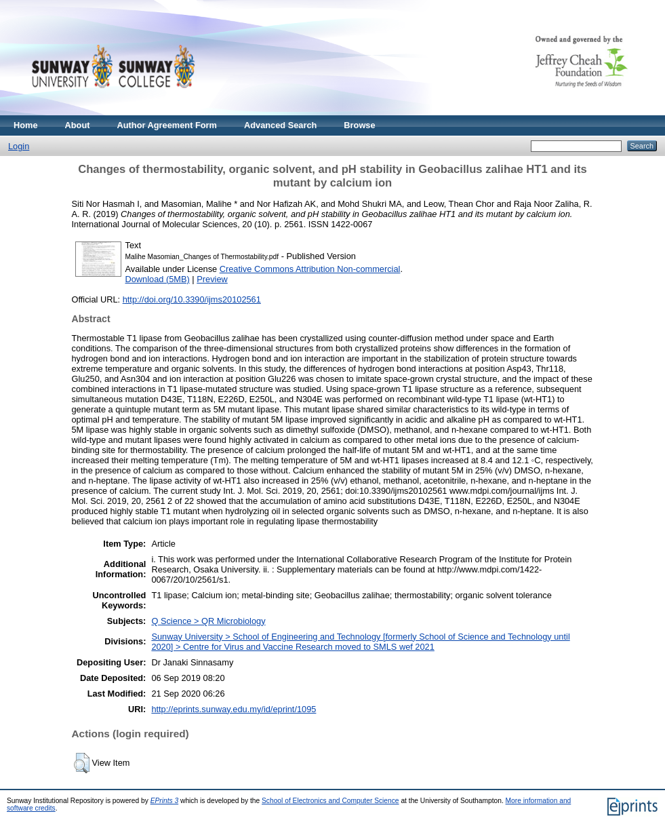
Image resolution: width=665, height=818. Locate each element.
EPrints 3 (164, 800)
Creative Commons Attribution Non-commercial (310, 269)
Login (18, 146)
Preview (212, 279)
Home (26, 125)
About (77, 125)
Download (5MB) (157, 279)
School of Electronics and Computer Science (330, 800)
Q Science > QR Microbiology (208, 621)
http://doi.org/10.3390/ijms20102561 (192, 299)
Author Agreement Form (167, 125)
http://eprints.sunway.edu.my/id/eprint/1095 (233, 709)
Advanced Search (280, 125)
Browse (359, 125)
